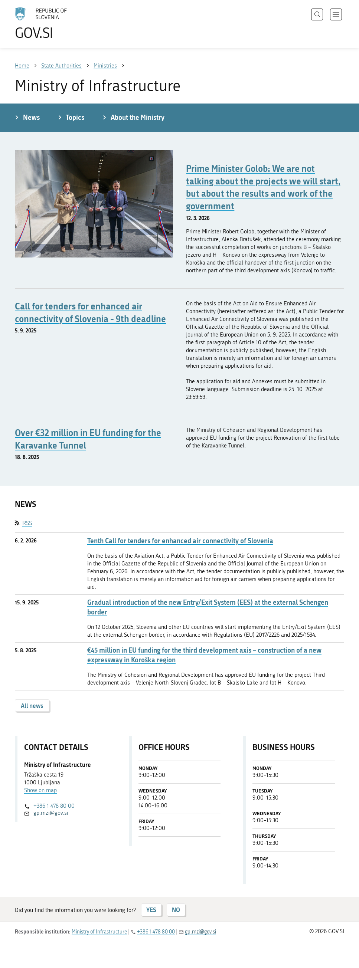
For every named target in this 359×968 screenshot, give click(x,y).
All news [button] (32, 705)
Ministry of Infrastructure (99, 932)
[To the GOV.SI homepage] (52, 23)
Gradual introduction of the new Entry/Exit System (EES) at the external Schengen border (207, 607)
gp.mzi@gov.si (50, 813)
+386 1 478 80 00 (54, 806)
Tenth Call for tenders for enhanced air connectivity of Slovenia (180, 540)
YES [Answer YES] (151, 909)
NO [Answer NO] (176, 909)
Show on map (40, 790)
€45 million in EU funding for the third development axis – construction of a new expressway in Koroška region (204, 655)
